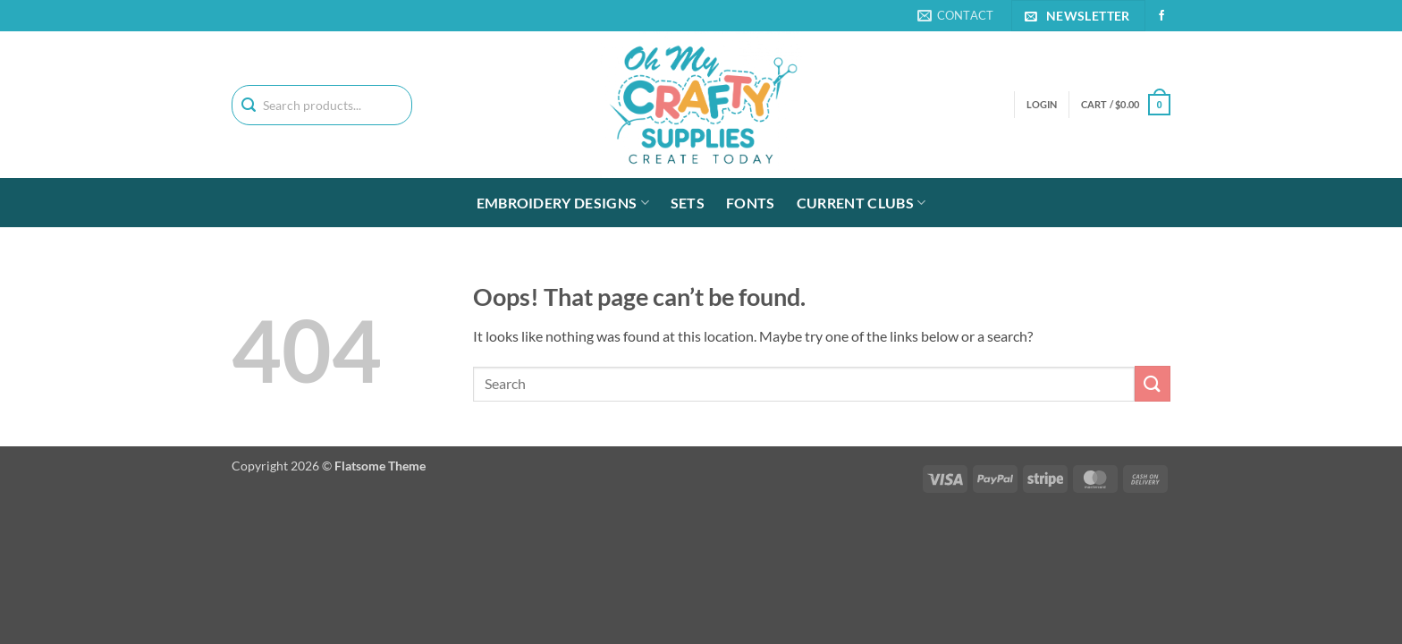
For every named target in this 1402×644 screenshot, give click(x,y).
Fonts (750, 202)
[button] (1125, 104)
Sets (688, 202)
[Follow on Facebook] (1161, 16)
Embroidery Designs (563, 203)
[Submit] (1152, 383)
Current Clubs (861, 203)
